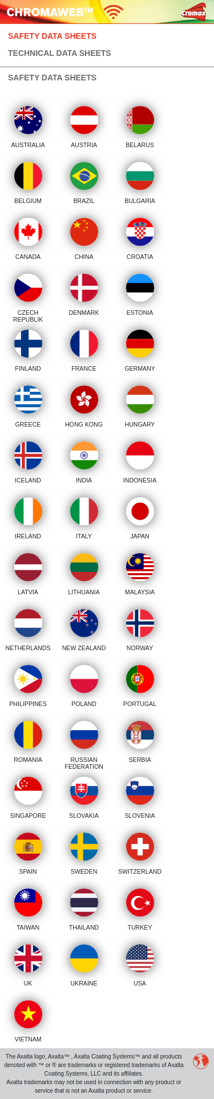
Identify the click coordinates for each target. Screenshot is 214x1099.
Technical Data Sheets (59, 53)
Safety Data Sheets (52, 35)
